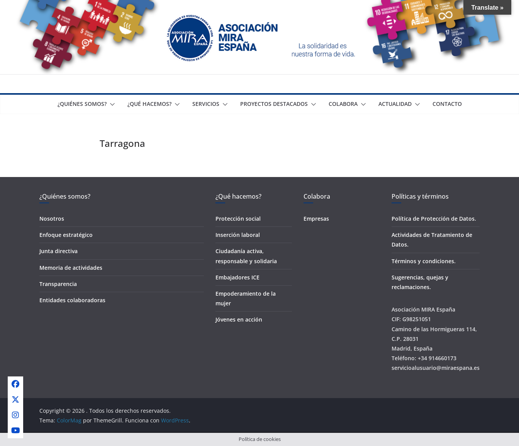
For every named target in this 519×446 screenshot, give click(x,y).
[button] (111, 104)
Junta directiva (58, 251)
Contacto (447, 103)
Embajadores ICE (237, 277)
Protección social (238, 218)
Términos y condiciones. (424, 261)
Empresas (316, 218)
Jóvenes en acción (238, 319)
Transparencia (58, 284)
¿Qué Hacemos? (149, 103)
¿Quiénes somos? (82, 103)
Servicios (205, 103)
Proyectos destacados (274, 103)
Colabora (343, 103)
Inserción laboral (237, 234)
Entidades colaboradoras (72, 300)
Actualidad (395, 103)
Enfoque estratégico (66, 234)
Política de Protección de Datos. (434, 218)
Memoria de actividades (70, 267)
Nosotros (51, 218)
